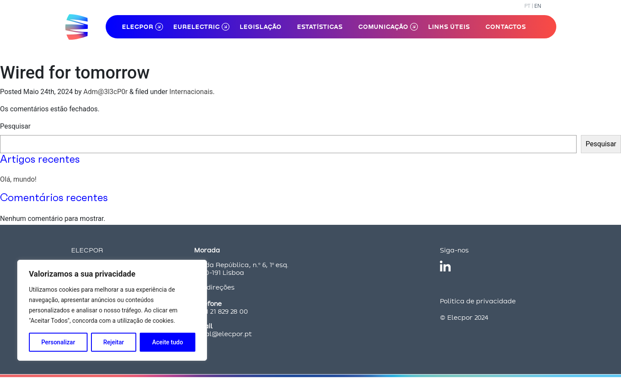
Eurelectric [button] (196, 26)
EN (537, 6)
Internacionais (191, 92)
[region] (112, 310)
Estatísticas (320, 26)
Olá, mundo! (18, 179)
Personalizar (58, 342)
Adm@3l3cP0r (105, 92)
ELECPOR (87, 250)
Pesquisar (15, 126)
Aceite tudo (167, 342)
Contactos (506, 26)
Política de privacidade (478, 301)
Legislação (261, 26)
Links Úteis (449, 26)
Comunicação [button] (383, 26)
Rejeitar (113, 342)
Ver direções (214, 287)
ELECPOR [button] (138, 26)
